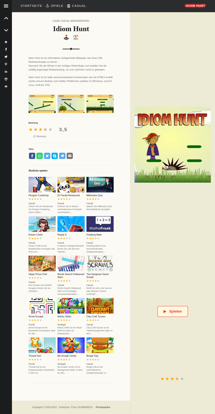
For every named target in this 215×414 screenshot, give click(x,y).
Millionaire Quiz (94, 195)
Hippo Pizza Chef (38, 274)
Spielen (172, 311)
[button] (6, 6)
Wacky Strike (64, 316)
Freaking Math (94, 234)
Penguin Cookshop (39, 195)
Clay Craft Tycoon (95, 316)
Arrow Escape (36, 316)
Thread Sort (35, 356)
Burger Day (92, 356)
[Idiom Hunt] (173, 145)
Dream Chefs (36, 234)
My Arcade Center (67, 356)
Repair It (61, 234)
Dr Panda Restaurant (68, 195)
